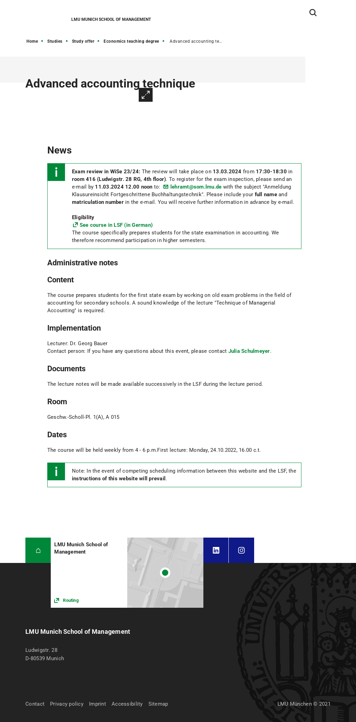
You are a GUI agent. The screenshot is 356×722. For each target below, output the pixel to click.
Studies (55, 41)
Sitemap (158, 704)
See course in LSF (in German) (116, 225)
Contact (34, 704)
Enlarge (146, 95)
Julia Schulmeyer (249, 351)
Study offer (83, 41)
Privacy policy (66, 704)
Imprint (97, 704)
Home (32, 41)
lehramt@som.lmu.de (196, 187)
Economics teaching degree (131, 41)
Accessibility (127, 704)
